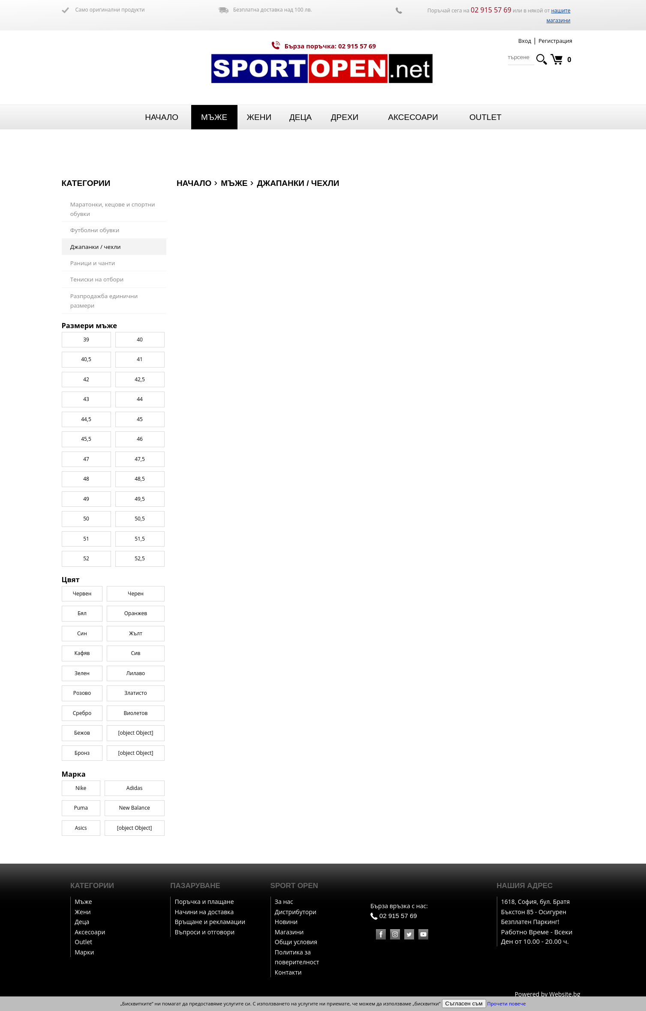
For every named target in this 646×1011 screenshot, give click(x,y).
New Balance (134, 359)
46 (140, 513)
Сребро (82, 788)
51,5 (140, 613)
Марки (84, 952)
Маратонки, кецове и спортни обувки (112, 209)
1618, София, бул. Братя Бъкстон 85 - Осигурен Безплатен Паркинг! (535, 911)
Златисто (135, 768)
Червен (82, 668)
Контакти (288, 972)
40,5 (86, 434)
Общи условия (296, 942)
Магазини (289, 932)
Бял (82, 688)
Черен (136, 668)
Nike (80, 339)
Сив (135, 728)
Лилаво (135, 748)
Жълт (135, 708)
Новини (286, 922)
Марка (74, 325)
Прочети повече (506, 1003)
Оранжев (135, 688)
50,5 (140, 593)
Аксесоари (413, 117)
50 (86, 593)
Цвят (71, 654)
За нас (284, 901)
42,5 (140, 454)
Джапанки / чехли (95, 247)
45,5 (86, 513)
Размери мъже (89, 400)
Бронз (82, 828)
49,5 (140, 573)
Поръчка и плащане (204, 901)
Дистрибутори (295, 912)
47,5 (140, 533)
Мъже (214, 117)
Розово (82, 768)
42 (86, 454)
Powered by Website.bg (547, 994)
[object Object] (135, 807)
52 (86, 633)
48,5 (140, 553)
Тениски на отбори (97, 279)
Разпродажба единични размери (104, 301)
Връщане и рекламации (210, 922)
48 (86, 553)
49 (86, 573)
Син (82, 708)
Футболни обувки (95, 230)
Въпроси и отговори (205, 932)
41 (140, 434)
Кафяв (82, 728)
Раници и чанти (92, 263)
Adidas (134, 339)
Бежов (82, 807)
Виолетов (135, 788)
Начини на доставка (204, 912)
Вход (524, 41)
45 (140, 493)
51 (86, 613)
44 (140, 474)
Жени (258, 117)
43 (86, 474)
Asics (81, 379)
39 (86, 414)
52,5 (140, 633)
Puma (80, 359)
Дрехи (345, 117)
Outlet (485, 117)
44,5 (86, 493)
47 (86, 533)
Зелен (82, 748)
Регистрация (555, 41)
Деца (300, 117)
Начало (161, 117)
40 (140, 414)
